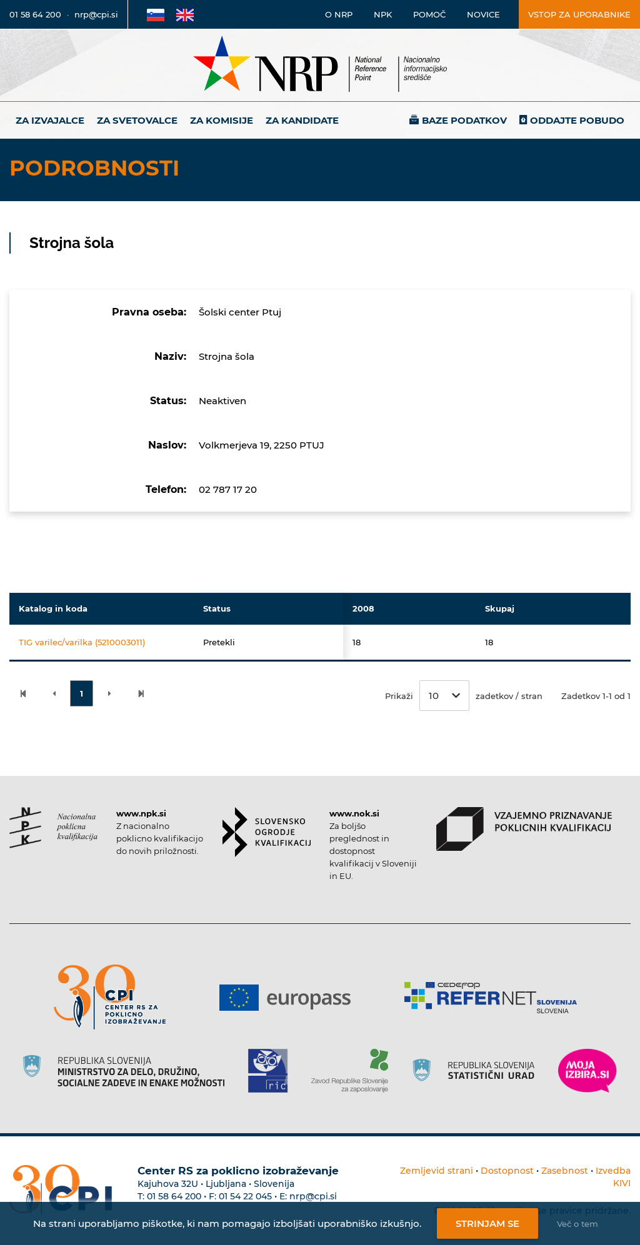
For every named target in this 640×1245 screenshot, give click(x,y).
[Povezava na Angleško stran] (185, 14)
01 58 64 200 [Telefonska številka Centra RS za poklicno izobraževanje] (174, 1196)
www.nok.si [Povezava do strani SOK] (354, 813)
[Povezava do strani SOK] (266, 832)
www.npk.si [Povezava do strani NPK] (141, 813)
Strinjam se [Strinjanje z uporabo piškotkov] (487, 1223)
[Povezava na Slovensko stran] (155, 14)
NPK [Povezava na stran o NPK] (383, 14)
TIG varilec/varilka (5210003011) (82, 642)
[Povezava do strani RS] (128, 1071)
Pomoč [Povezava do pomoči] (429, 14)
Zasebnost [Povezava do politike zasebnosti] (564, 1170)
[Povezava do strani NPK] (53, 827)
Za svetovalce (137, 120)
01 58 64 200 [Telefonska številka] (35, 14)
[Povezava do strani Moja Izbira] (587, 1070)
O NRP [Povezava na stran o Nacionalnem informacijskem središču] (338, 14)
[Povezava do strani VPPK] (524, 829)
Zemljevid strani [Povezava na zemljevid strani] (436, 1170)
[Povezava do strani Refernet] (495, 998)
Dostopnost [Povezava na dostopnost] (507, 1170)
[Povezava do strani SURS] (477, 1070)
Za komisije (221, 120)
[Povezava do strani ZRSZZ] (354, 1070)
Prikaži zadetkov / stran (463, 695)
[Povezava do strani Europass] (289, 997)
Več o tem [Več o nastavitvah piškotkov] (577, 1224)
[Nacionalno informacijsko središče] (320, 65)
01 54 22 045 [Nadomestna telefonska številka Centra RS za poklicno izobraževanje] (245, 1196)
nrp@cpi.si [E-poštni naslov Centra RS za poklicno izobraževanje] (313, 1196)
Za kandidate (302, 120)
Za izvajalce (50, 120)
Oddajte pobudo (577, 120)
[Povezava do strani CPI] (115, 997)
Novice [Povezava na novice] (483, 14)
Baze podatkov (464, 120)
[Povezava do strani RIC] (273, 1070)
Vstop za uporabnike (579, 14)
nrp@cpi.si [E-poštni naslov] (96, 14)
